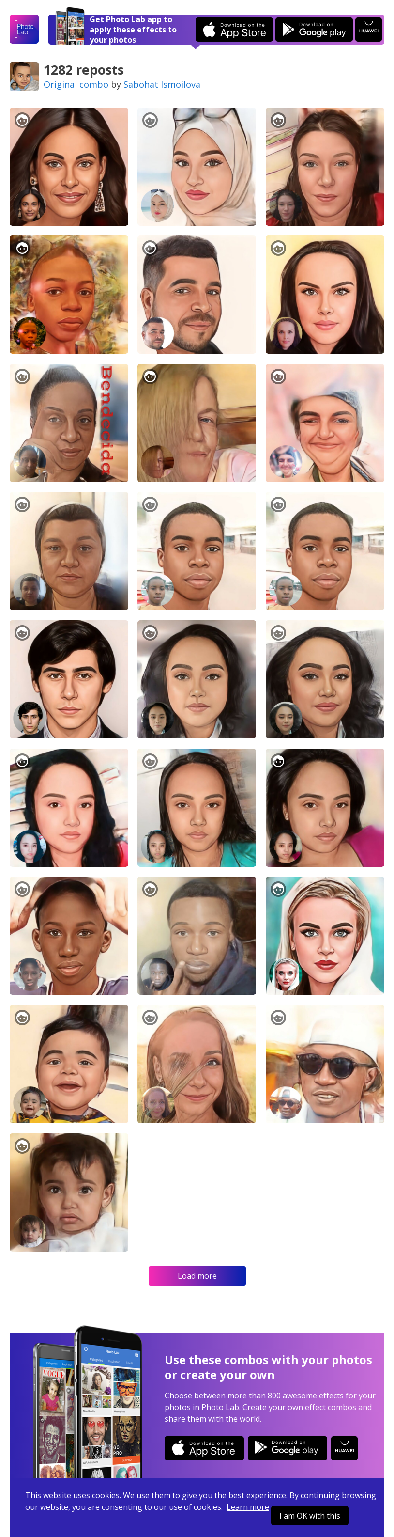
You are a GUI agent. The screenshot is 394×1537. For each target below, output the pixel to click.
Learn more (248, 1507)
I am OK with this (309, 1515)
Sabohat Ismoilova (161, 84)
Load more (197, 1275)
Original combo (76, 84)
